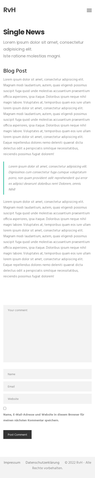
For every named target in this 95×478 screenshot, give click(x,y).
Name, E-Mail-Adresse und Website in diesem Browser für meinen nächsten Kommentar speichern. (43, 417)
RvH (9, 10)
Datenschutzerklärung (42, 463)
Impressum (12, 463)
